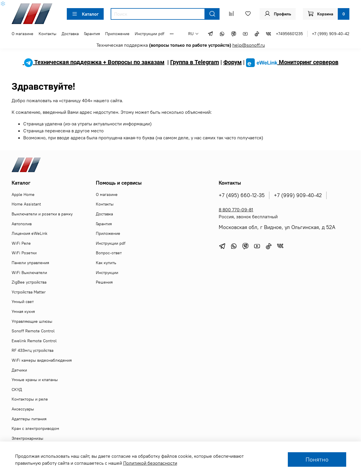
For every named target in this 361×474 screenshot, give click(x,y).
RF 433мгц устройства (32, 350)
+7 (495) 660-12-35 (242, 195)
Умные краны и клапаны (35, 379)
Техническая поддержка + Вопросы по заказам (93, 62)
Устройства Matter (29, 292)
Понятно (317, 459)
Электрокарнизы (27, 438)
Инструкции (107, 272)
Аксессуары (23, 409)
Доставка (70, 33)
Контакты (47, 33)
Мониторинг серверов (292, 62)
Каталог (85, 14)
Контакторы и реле (30, 399)
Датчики (19, 370)
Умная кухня (23, 311)
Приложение (117, 33)
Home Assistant (26, 204)
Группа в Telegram (194, 62)
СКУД (17, 389)
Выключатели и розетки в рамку (42, 214)
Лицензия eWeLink (29, 233)
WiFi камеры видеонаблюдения (42, 360)
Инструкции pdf (149, 33)
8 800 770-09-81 (236, 209)
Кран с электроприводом (35, 428)
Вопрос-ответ (109, 252)
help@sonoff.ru (248, 45)
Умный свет (23, 301)
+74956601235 (289, 33)
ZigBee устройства (29, 282)
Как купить (106, 262)
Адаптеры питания (29, 418)
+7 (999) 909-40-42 (330, 33)
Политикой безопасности (150, 463)
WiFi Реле (21, 243)
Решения (104, 282)
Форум (232, 62)
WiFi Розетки (24, 252)
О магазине (22, 33)
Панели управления (30, 262)
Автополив (22, 223)
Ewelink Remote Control (34, 340)
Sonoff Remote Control (33, 331)
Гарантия (92, 33)
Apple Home (23, 194)
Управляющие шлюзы (32, 321)
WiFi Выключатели (29, 272)
